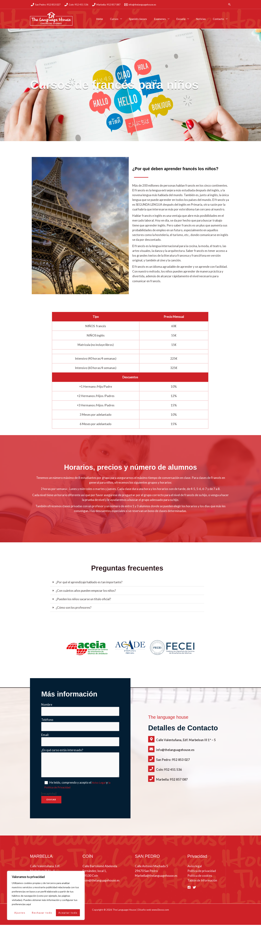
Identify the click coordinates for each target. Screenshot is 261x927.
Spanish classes (146, 18)
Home (111, 18)
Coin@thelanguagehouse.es (101, 882)
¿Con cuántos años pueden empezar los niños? (86, 590)
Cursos (124, 18)
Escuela (185, 18)
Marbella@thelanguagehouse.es (156, 878)
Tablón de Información (202, 882)
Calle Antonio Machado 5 (151, 868)
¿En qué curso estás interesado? (62, 752)
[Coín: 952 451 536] (76, 4)
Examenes (166, 18)
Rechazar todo (42, 912)
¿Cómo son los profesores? (73, 607)
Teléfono (47, 720)
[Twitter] (194, 889)
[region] (46, 895)
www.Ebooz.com (160, 911)
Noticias (203, 18)
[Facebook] (189, 889)
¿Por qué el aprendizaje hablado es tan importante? (89, 582)
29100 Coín (90, 878)
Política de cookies (199, 878)
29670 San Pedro (146, 873)
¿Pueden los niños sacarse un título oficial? (83, 599)
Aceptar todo (67, 912)
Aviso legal (194, 868)
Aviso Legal (100, 785)
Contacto (219, 18)
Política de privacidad (201, 873)
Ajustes (19, 912)
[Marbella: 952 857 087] (106, 4)
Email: (45, 736)
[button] (229, 4)
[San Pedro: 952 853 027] (45, 4)
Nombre (46, 704)
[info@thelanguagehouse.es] (140, 4)
